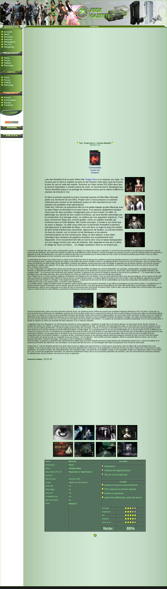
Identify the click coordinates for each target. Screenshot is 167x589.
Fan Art (7, 44)
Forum (7, 97)
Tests (6, 58)
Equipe (7, 102)
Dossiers (8, 37)
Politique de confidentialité (11, 140)
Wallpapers (9, 42)
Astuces (8, 39)
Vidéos (7, 63)
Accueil (8, 32)
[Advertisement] (95, 53)
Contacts (8, 105)
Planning (8, 65)
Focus (7, 60)
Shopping (9, 47)
